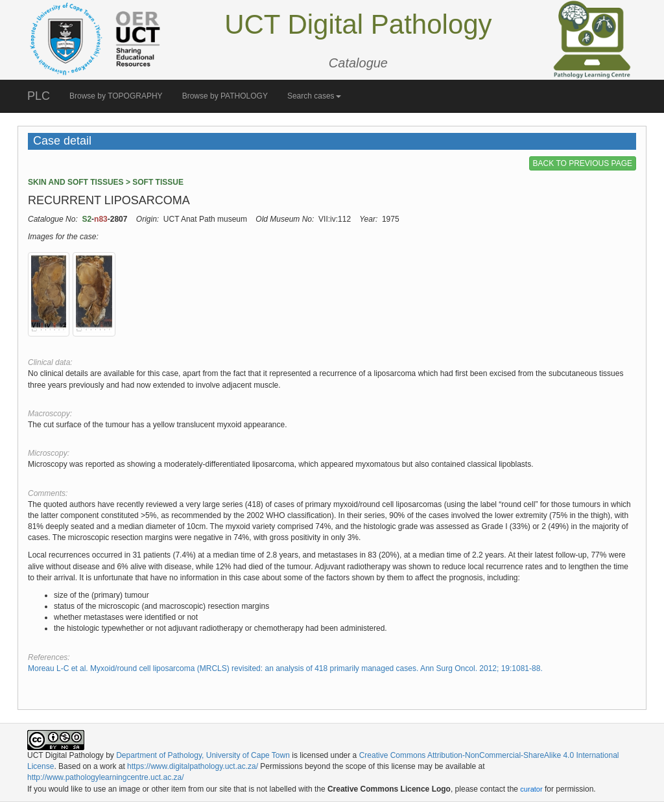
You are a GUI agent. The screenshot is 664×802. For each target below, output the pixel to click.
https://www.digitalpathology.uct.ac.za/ (192, 766)
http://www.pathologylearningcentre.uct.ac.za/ (105, 777)
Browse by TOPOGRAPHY (116, 95)
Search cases (314, 95)
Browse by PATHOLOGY (225, 95)
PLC (38, 95)
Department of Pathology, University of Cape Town (203, 755)
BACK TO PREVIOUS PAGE (582, 163)
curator (531, 789)
